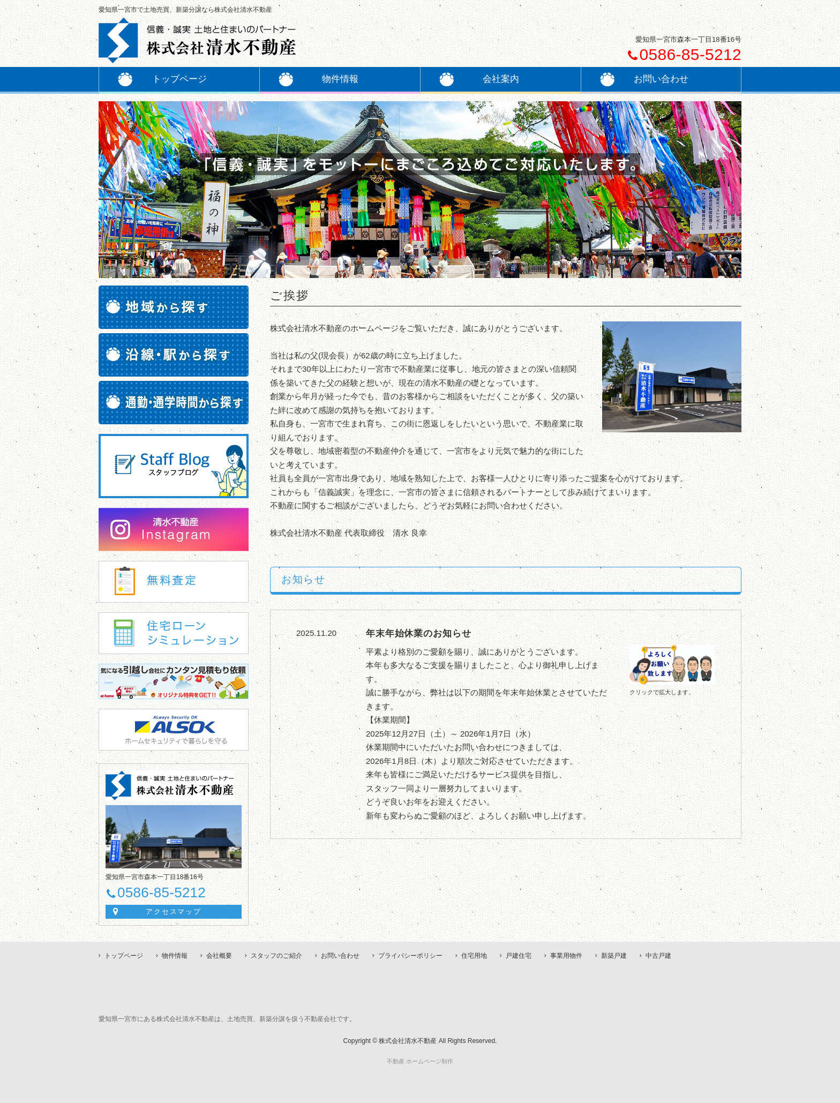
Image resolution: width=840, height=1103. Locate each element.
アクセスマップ (174, 911)
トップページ (162, 79)
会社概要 (219, 955)
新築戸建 (614, 955)
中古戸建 (658, 955)
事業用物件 (566, 955)
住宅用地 (474, 955)
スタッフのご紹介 (276, 955)
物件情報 (175, 955)
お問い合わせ (340, 955)
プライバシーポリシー (410, 955)
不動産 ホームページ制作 (420, 1061)
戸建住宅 (518, 955)
